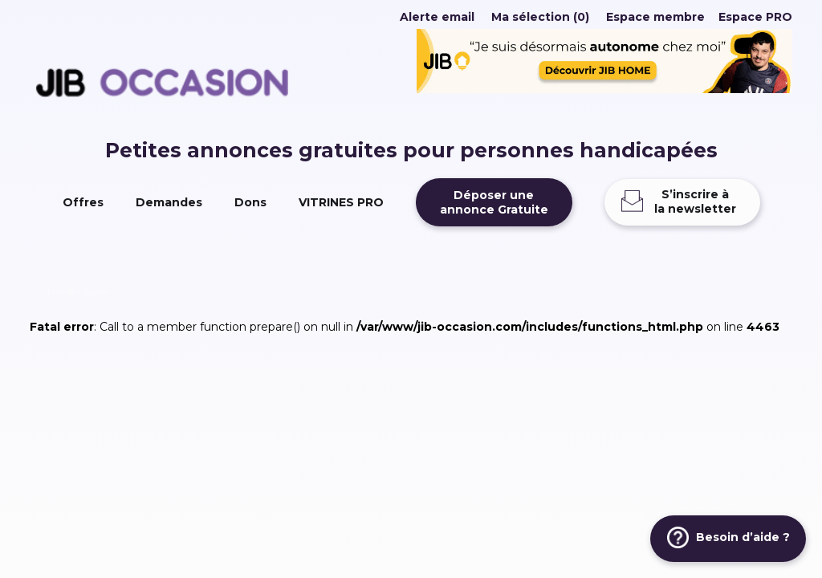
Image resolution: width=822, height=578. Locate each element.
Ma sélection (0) (540, 17)
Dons (250, 202)
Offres (83, 202)
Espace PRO (755, 17)
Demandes (169, 202)
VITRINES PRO (341, 202)
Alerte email (437, 17)
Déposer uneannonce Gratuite (494, 202)
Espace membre (655, 17)
